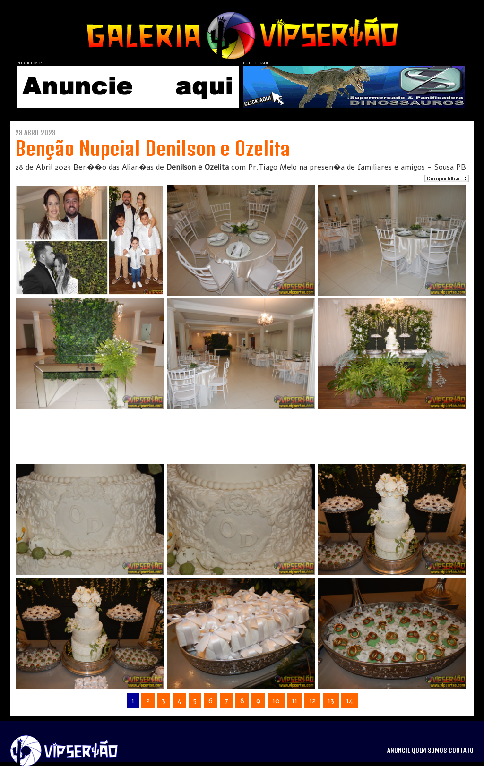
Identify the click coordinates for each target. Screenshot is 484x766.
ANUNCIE (398, 750)
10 (276, 701)
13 (331, 701)
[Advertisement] (230, 432)
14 (349, 701)
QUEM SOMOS (429, 750)
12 (312, 701)
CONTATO (461, 750)
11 (294, 701)
